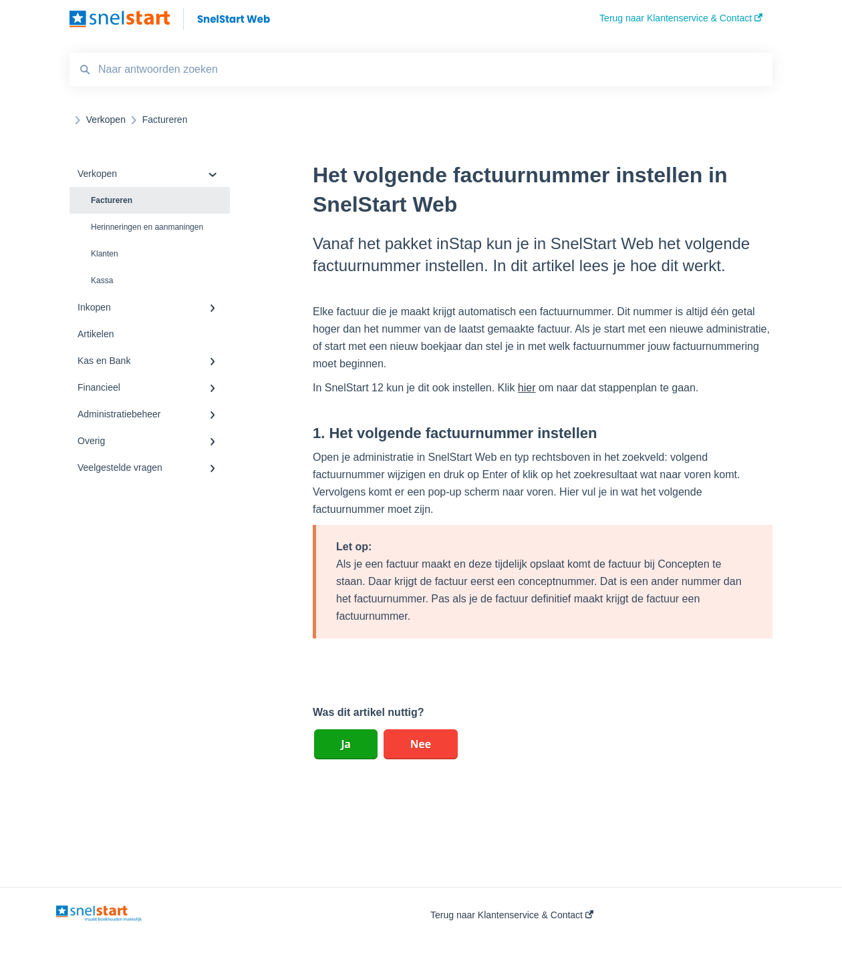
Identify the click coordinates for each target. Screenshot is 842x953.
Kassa (102, 280)
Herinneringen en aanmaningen (147, 227)
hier (527, 387)
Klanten (104, 253)
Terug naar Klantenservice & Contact (511, 915)
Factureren (111, 200)
